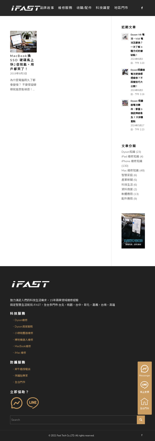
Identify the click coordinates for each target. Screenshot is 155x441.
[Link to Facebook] (142, 8)
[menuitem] (47, 8)
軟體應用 (127, 194)
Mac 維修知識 (130, 170)
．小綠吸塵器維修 (22, 333)
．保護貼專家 (20, 376)
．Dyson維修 (19, 320)
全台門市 (145, 404)
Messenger (145, 371)
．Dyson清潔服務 (22, 327)
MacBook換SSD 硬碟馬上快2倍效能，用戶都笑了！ (22, 62)
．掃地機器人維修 (22, 340)
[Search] (77, 419)
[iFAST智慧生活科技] (25, 8)
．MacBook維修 (21, 346)
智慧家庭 (127, 175)
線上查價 (145, 387)
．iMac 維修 (19, 353)
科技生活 (127, 185)
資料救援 (127, 189)
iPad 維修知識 (130, 156)
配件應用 (127, 199)
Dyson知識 (128, 152)
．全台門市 (18, 382)
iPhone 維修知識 (131, 161)
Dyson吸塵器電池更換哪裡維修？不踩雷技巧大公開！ (138, 78)
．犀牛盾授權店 (21, 369)
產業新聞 (127, 180)
